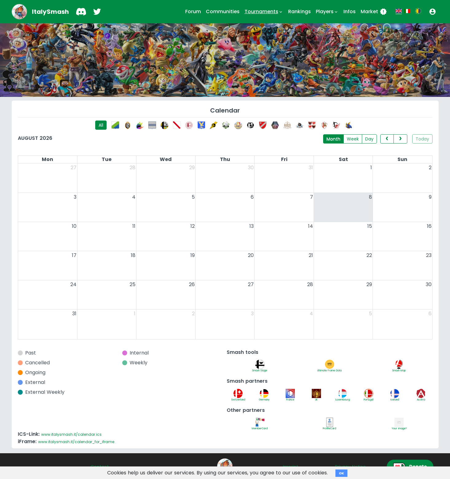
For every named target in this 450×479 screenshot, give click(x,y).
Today (422, 139)
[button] (432, 12)
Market (374, 11)
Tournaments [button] (264, 11)
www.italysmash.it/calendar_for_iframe (76, 441)
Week (353, 139)
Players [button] (327, 11)
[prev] (387, 139)
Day (369, 139)
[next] (400, 139)
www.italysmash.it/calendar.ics (71, 434)
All (101, 125)
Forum (193, 11)
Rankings (299, 11)
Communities (223, 11)
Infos (349, 11)
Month (333, 139)
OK (341, 473)
